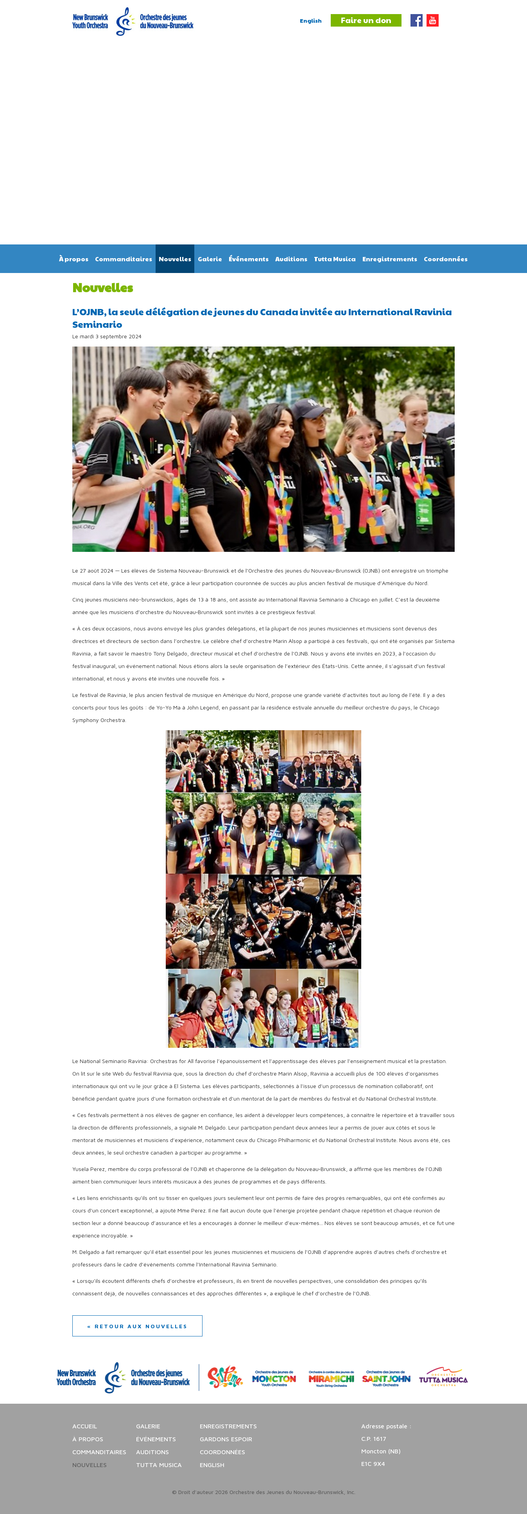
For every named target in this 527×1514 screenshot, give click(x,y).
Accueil (84, 1426)
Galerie (210, 258)
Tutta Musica (335, 258)
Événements (249, 258)
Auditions (291, 258)
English (311, 20)
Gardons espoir (226, 1438)
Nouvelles (175, 258)
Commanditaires (123, 258)
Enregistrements (389, 258)
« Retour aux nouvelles (137, 1326)
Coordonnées (446, 258)
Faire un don (366, 19)
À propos (73, 258)
